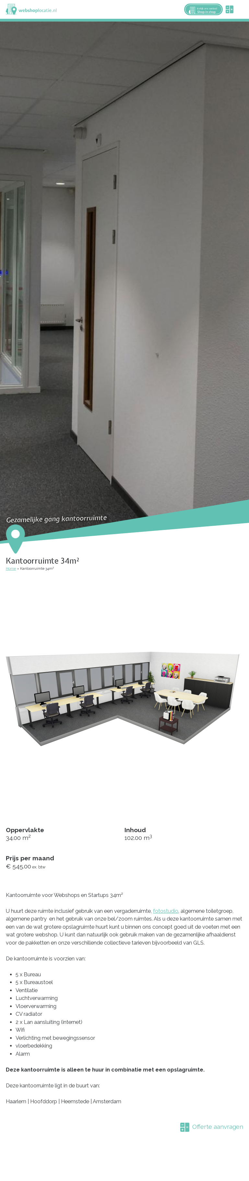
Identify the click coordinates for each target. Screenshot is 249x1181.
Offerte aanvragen (217, 1126)
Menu (241, 9)
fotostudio (165, 911)
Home (11, 569)
